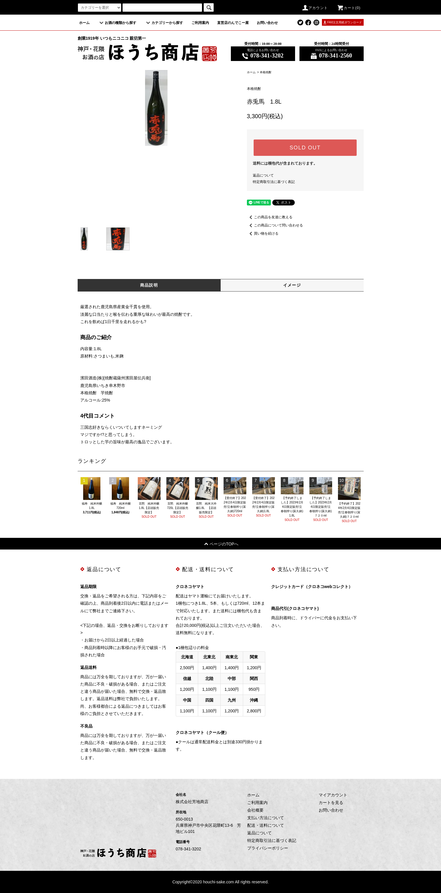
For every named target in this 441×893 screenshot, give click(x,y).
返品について (263, 175)
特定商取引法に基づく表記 (274, 182)
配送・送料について (265, 825)
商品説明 (149, 285)
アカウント (314, 8)
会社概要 (255, 810)
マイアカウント (333, 795)
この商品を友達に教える (269, 217)
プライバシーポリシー (267, 848)
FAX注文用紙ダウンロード (344, 22)
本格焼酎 (265, 72)
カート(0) (349, 8)
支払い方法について (265, 817)
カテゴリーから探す (163, 23)
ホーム (84, 23)
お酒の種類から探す (117, 23)
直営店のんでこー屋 (233, 23)
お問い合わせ (267, 23)
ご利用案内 (200, 23)
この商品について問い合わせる (275, 225)
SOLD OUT (305, 148)
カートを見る (331, 802)
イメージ (292, 285)
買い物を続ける (262, 233)
